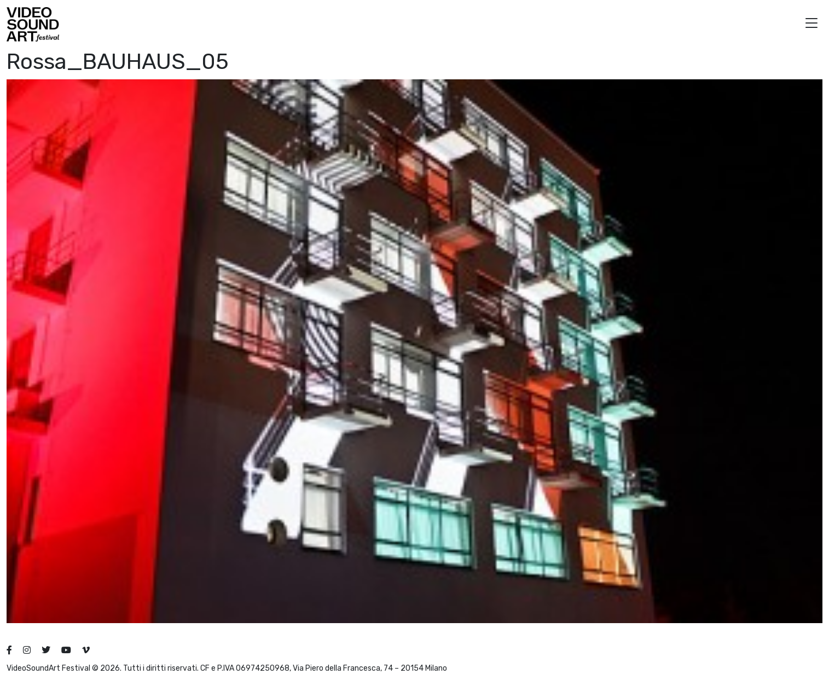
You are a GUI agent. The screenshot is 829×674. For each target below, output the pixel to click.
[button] (811, 24)
